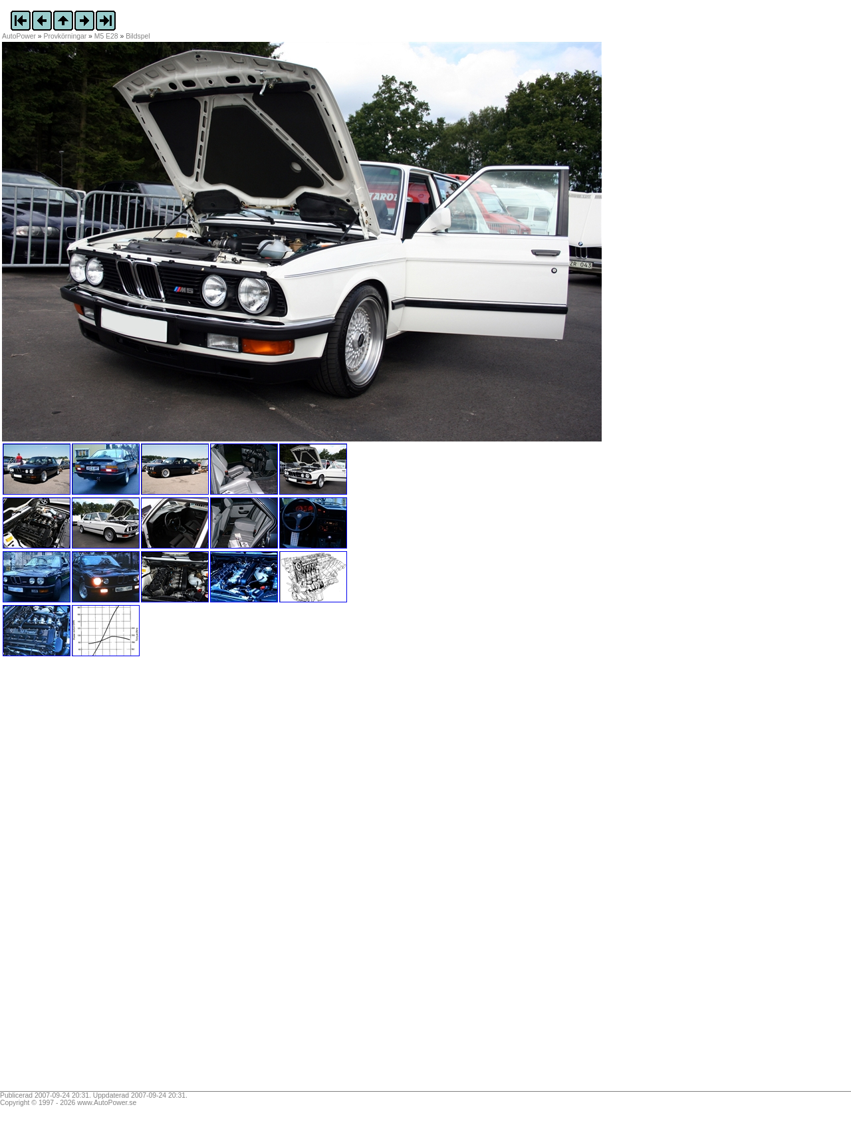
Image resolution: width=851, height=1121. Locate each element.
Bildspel (138, 36)
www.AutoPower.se (106, 1102)
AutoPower (19, 36)
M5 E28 (106, 36)
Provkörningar (65, 36)
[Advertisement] (85, 878)
